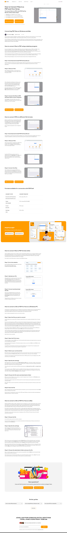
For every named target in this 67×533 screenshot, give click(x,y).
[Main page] (7, 1)
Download (7, 14)
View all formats (19, 15)
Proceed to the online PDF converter (10, 266)
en (61, 1)
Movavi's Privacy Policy (40, 529)
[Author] (5, 34)
